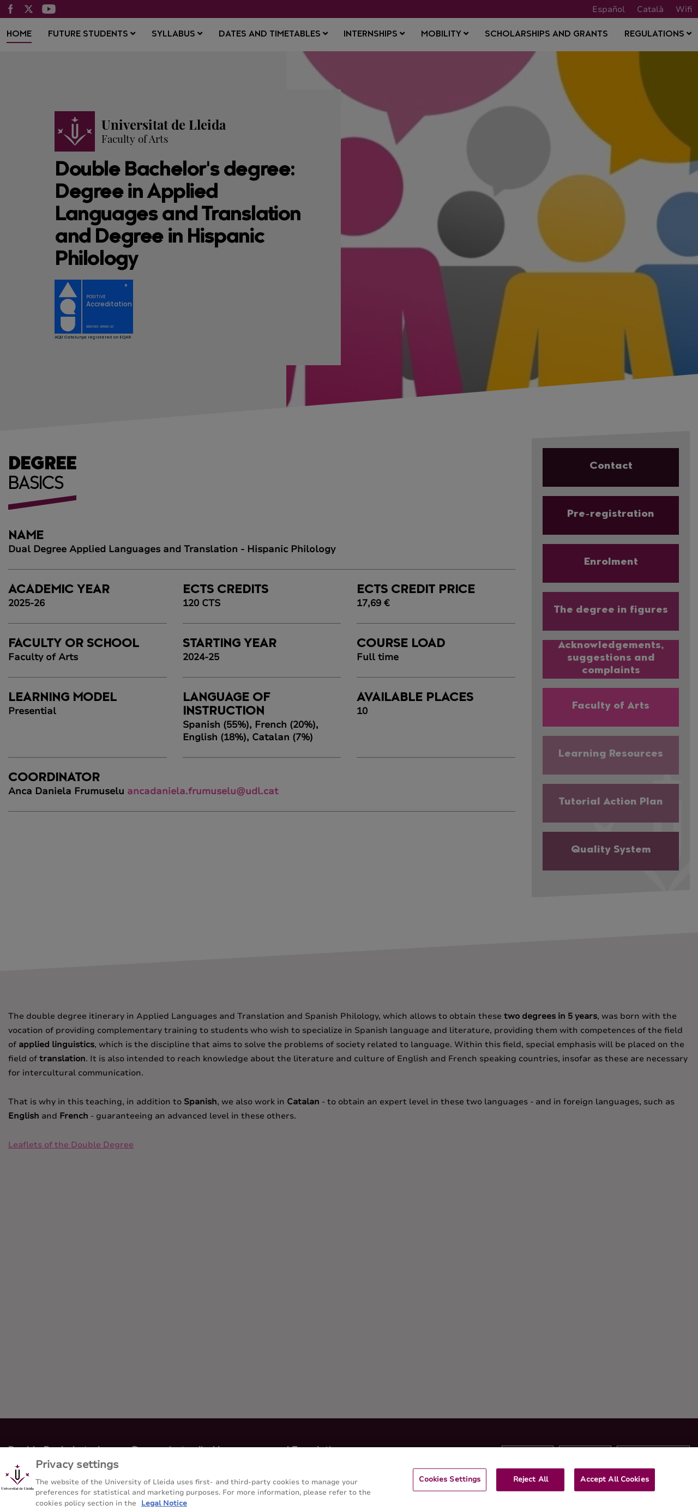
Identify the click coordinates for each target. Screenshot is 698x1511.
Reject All (530, 1484)
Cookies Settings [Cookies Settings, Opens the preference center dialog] (449, 1484)
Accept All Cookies (614, 1484)
